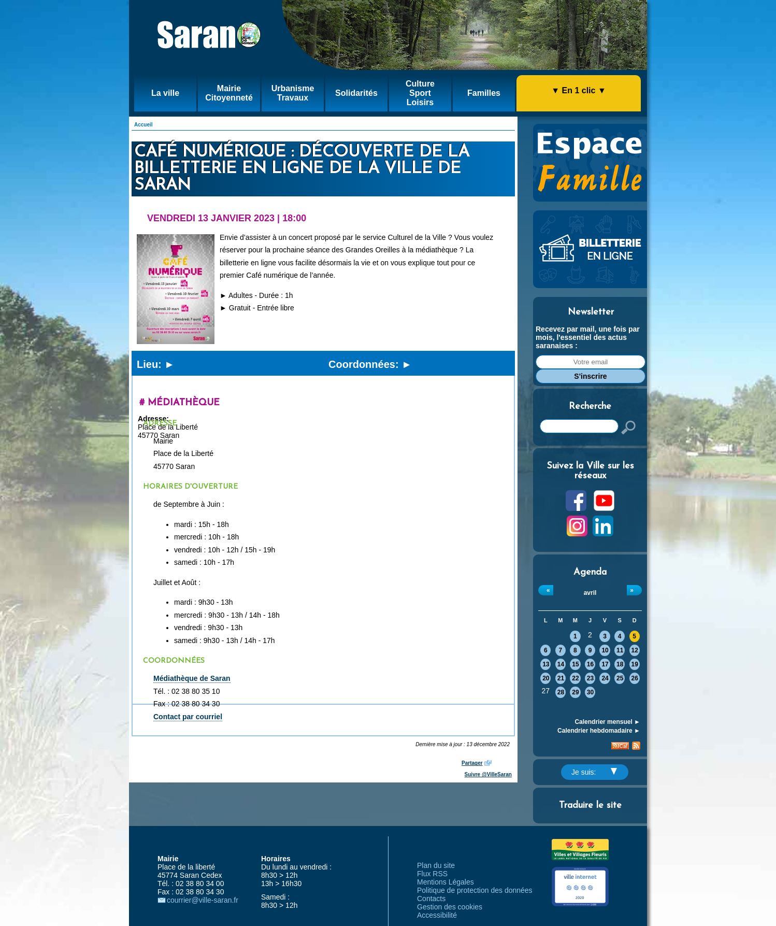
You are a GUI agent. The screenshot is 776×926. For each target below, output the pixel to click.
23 (590, 678)
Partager (472, 763)
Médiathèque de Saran (192, 678)
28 (560, 692)
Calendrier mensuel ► (607, 721)
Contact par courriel (187, 717)
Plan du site (436, 865)
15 (575, 664)
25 (619, 678)
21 (560, 678)
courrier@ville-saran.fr (202, 900)
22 (575, 678)
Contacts (431, 898)
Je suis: (594, 772)
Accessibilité (437, 915)
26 (634, 678)
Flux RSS (432, 874)
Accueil (143, 124)
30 (590, 692)
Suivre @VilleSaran (488, 774)
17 (604, 664)
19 (634, 664)
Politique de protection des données (475, 890)
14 (560, 664)
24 (604, 678)
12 (634, 650)
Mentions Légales (445, 882)
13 (545, 664)
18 (619, 664)
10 (604, 650)
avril (590, 592)
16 (590, 664)
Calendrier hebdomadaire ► (598, 730)
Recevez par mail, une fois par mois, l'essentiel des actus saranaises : (588, 337)
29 (575, 692)
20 (545, 678)
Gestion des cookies (449, 907)
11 (619, 650)
